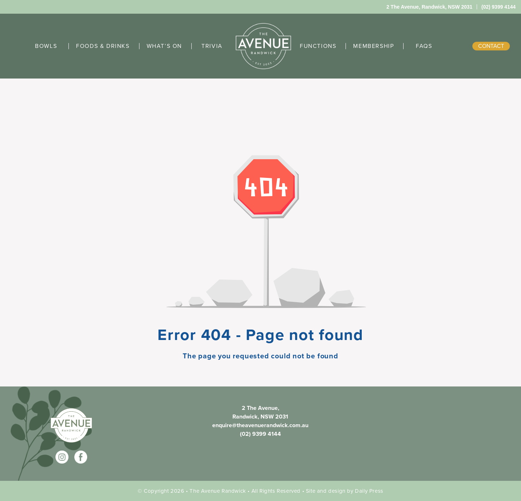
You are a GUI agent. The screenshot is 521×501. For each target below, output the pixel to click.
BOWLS (46, 46)
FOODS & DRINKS (102, 46)
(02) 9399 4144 (260, 434)
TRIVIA (212, 46)
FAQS (424, 46)
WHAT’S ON (164, 46)
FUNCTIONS (318, 46)
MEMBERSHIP (373, 46)
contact (491, 46)
